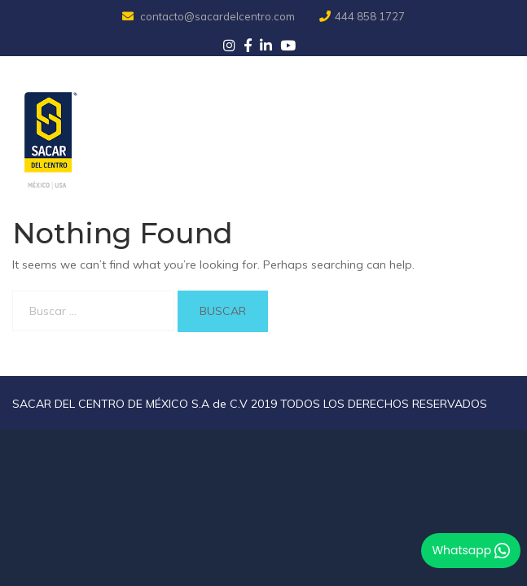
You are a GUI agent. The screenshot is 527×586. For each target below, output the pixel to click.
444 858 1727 (362, 16)
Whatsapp (471, 550)
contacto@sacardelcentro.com (209, 16)
